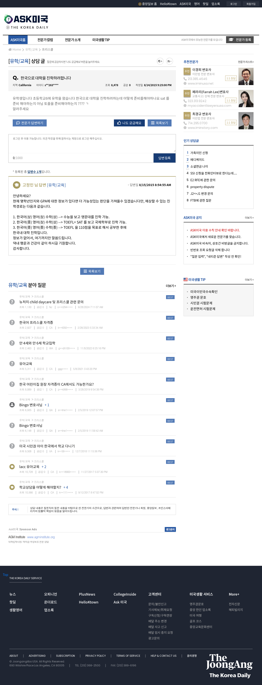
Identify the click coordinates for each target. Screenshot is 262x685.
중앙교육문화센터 (201, 627)
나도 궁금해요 (129, 123)
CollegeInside (125, 594)
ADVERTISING (37, 656)
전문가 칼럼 (45, 39)
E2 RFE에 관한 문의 (203, 180)
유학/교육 (31, 49)
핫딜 (206, 4)
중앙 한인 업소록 (200, 609)
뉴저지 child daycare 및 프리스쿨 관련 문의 (51, 301)
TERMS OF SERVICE (128, 656)
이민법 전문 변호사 (203, 74)
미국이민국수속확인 (204, 291)
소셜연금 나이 (199, 166)
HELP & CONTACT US (164, 656)
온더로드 (50, 602)
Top (5, 574)
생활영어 (15, 609)
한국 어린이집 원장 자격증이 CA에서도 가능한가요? (56, 384)
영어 (197, 4)
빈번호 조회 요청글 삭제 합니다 (210, 250)
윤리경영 (192, 656)
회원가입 (251, 3)
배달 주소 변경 (157, 621)
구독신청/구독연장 (160, 615)
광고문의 (154, 638)
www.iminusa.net (199, 83)
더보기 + (171, 286)
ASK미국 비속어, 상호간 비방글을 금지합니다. (219, 243)
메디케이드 (197, 159)
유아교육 (25, 363)
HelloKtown (168, 4)
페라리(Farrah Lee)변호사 (210, 91)
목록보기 (159, 123)
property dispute (202, 187)
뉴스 (12, 594)
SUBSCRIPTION (66, 656)
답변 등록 (165, 158)
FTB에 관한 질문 (200, 200)
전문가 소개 (72, 39)
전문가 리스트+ (246, 62)
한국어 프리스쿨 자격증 (36, 322)
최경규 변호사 (201, 114)
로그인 (233, 3)
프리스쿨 (47, 49)
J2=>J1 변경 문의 (201, 193)
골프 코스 (196, 621)
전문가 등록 (240, 39)
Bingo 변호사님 (30, 404)
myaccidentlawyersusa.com (207, 105)
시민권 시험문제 (201, 303)
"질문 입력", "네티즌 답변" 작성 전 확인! (215, 256)
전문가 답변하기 (29, 123)
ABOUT (14, 656)
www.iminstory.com (201, 128)
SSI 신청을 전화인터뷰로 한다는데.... (213, 173)
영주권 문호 (198, 297)
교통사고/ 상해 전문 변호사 (208, 96)
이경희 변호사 (201, 69)
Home (14, 49)
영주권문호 (197, 604)
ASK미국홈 (18, 39)
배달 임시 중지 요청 (160, 632)
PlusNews (87, 594)
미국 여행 (196, 615)
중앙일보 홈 (147, 4)
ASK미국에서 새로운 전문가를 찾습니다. (215, 236)
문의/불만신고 (157, 604)
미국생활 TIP (101, 39)
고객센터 (154, 594)
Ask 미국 (120, 602)
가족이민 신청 (199, 153)
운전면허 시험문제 (202, 308)
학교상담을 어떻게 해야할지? (40, 487)
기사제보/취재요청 (160, 609)
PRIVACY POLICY (95, 656)
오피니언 (50, 594)
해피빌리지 (236, 609)
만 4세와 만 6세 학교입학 (37, 343)
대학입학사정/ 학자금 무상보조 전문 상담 (28, 541)
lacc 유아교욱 (29, 466)
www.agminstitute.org (41, 537)
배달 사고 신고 (157, 627)
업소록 (216, 4)
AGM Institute (16, 537)
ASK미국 (185, 4)
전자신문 (234, 604)
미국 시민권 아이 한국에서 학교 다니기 (47, 446)
